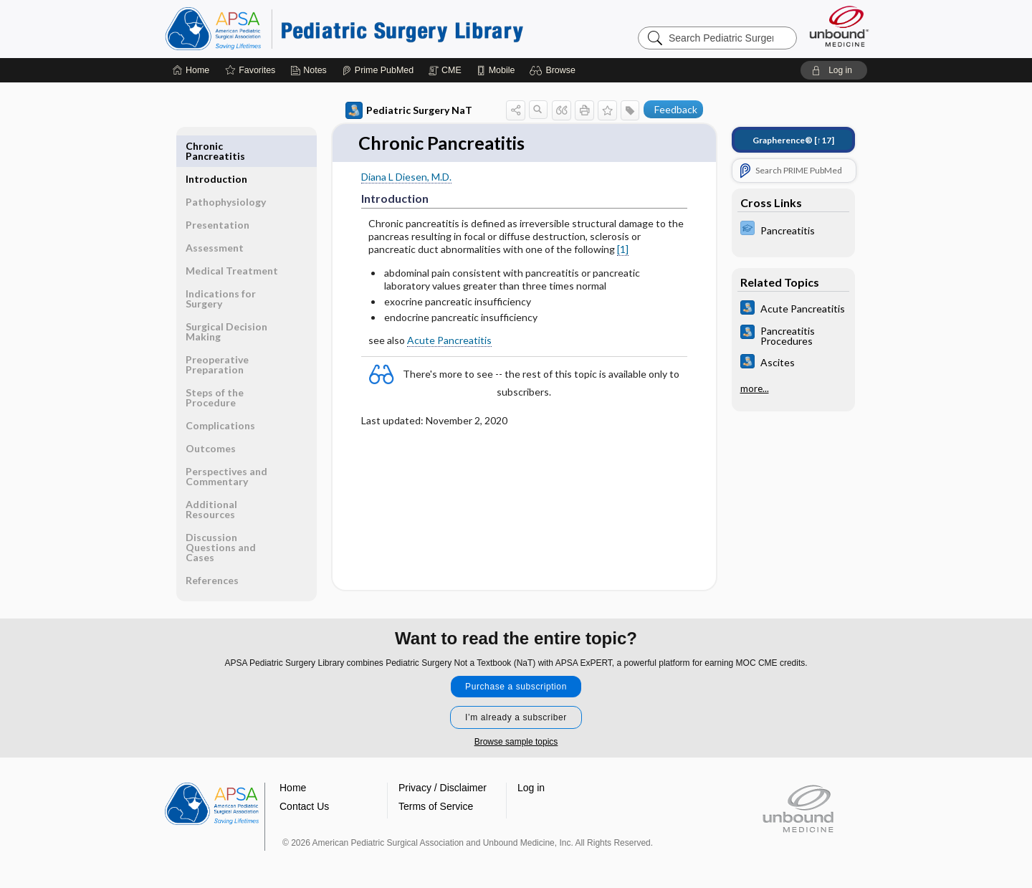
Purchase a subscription (516, 677)
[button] (554, 70)
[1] (623, 250)
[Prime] (378, 70)
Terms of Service (435, 797)
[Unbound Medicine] (839, 26)
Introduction (216, 146)
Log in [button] (531, 778)
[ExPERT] (793, 229)
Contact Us (304, 797)
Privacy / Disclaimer (442, 778)
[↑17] (793, 140)
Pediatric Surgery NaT (408, 110)
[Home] (191, 70)
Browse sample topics (516, 732)
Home (293, 778)
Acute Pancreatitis (449, 341)
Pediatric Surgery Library (344, 28)
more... (754, 388)
